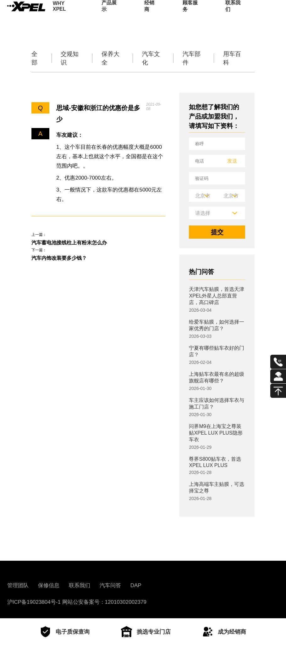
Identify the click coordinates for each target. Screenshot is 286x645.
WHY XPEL (59, 14)
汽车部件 (192, 58)
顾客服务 (190, 14)
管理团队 (18, 585)
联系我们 (232, 14)
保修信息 (48, 585)
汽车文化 (151, 58)
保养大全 (111, 58)
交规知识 (70, 58)
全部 (35, 58)
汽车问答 (110, 585)
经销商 (149, 14)
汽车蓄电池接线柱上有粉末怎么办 (78, 243)
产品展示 (109, 14)
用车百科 (232, 58)
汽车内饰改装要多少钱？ (66, 261)
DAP (135, 585)
